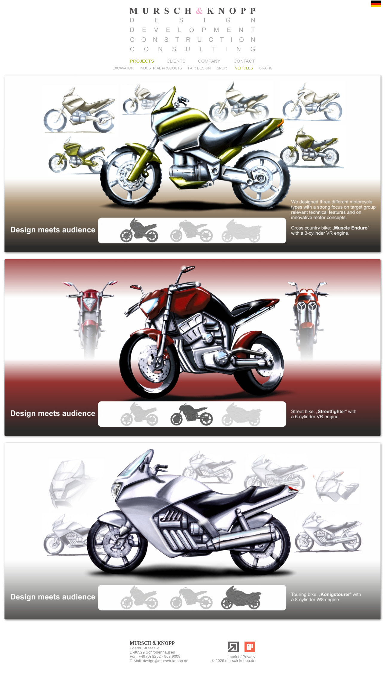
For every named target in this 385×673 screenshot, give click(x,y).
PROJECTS (142, 60)
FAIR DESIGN (199, 68)
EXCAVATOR (123, 68)
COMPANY (209, 60)
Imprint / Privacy (241, 656)
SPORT (223, 68)
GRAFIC (265, 68)
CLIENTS (175, 60)
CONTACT (244, 60)
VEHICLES (244, 68)
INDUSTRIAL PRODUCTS (161, 68)
